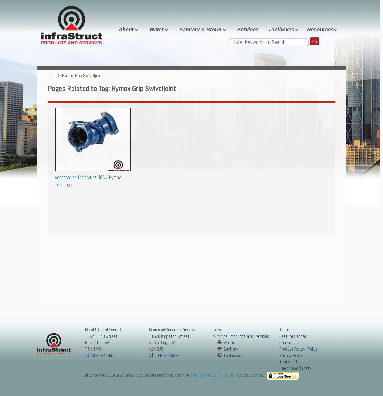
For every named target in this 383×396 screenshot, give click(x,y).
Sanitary (230, 349)
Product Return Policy (298, 349)
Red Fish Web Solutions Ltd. (212, 375)
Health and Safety (295, 368)
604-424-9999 (164, 355)
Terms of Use (291, 362)
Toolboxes (284, 29)
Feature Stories (293, 336)
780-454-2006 (100, 355)
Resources (323, 29)
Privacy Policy (291, 355)
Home (217, 330)
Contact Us (289, 343)
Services (248, 29)
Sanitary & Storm (203, 29)
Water (159, 29)
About (129, 29)
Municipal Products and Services (241, 336)
